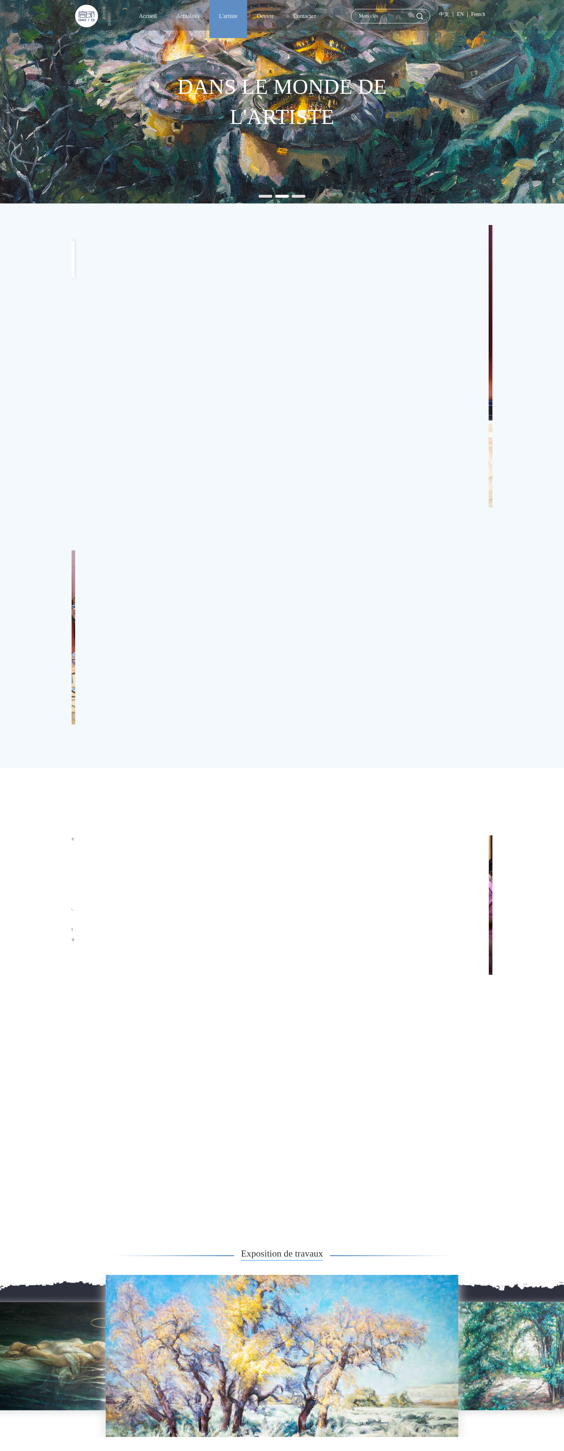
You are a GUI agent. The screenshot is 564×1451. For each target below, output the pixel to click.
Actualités (188, 16)
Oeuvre (265, 16)
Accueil (148, 16)
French (478, 14)
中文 (444, 14)
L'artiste (228, 16)
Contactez (304, 16)
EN (460, 14)
